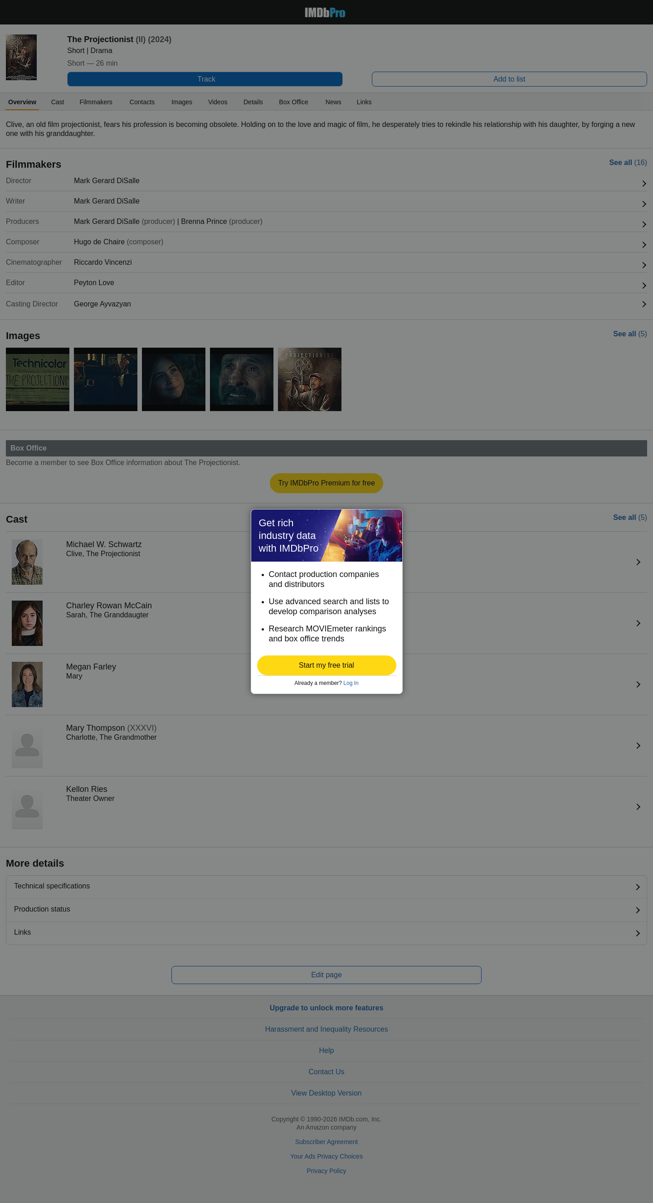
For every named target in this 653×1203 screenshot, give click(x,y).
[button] (327, 665)
